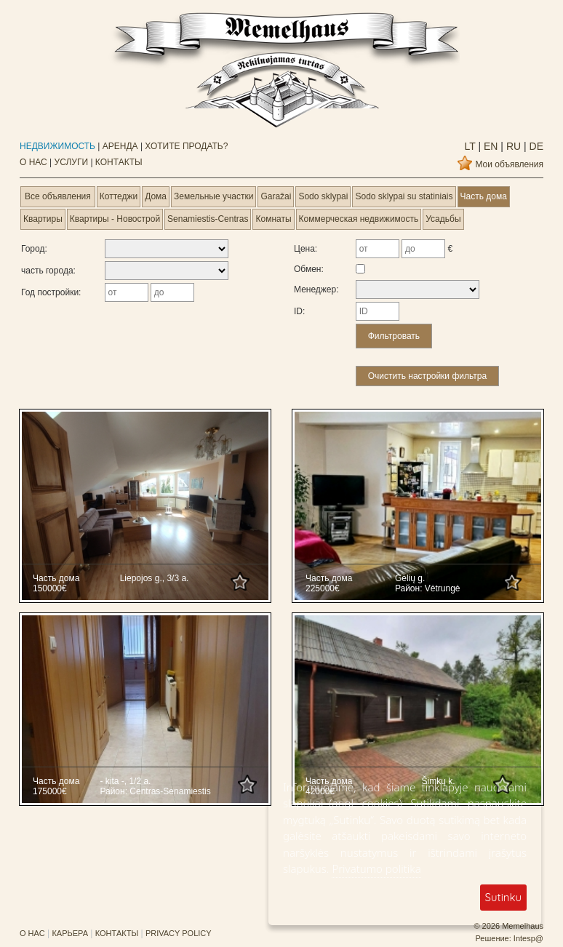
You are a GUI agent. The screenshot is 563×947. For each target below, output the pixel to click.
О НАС (33, 162)
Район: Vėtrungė (427, 588)
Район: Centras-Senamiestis (155, 791)
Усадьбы (443, 219)
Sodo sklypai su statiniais (403, 196)
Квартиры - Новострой (115, 219)
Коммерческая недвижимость (359, 219)
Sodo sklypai (323, 196)
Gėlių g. (410, 578)
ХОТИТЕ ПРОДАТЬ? (186, 146)
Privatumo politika (376, 868)
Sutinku (503, 897)
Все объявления (58, 196)
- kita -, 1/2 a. (125, 781)
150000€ (50, 588)
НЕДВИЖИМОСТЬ (57, 146)
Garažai (275, 196)
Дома (156, 196)
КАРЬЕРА (70, 933)
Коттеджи (118, 196)
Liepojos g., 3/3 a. (154, 578)
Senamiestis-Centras (207, 219)
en (489, 146)
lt (470, 146)
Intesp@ (528, 938)
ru (512, 146)
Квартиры (43, 219)
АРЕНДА (120, 146)
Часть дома (483, 196)
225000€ (323, 588)
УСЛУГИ (72, 162)
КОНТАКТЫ (119, 162)
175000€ (50, 791)
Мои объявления (509, 164)
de (535, 146)
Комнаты (273, 219)
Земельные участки (213, 196)
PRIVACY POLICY (178, 933)
